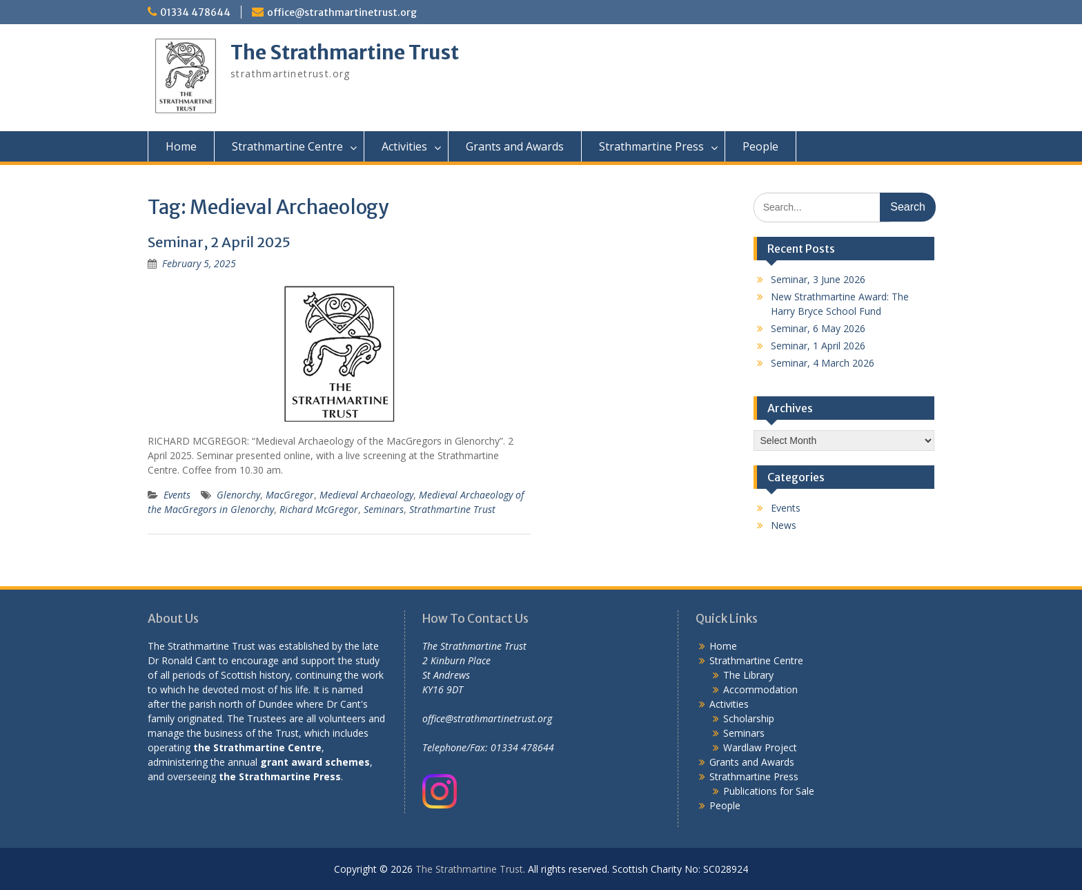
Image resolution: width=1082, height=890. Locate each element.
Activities (404, 146)
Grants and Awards (515, 146)
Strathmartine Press (651, 146)
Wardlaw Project (760, 747)
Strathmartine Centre (287, 146)
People (760, 146)
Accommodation (760, 689)
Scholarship (748, 718)
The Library (748, 674)
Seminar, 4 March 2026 (822, 362)
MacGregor (290, 494)
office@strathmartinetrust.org (342, 12)
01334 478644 (195, 12)
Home (181, 146)
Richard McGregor (318, 509)
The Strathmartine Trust (344, 52)
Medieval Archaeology (366, 494)
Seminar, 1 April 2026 (818, 345)
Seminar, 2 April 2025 (219, 242)
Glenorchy (238, 494)
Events (177, 494)
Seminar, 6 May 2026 (818, 328)
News (783, 525)
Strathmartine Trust (452, 509)
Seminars (384, 509)
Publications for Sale (768, 790)
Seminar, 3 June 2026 (818, 279)
